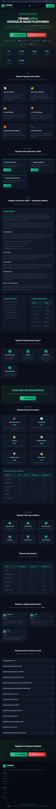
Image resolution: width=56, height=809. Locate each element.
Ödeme (4, 790)
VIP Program (6, 793)
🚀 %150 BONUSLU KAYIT (37, 35)
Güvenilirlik (5, 776)
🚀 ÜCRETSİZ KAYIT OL (37, 754)
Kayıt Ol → (50, 5)
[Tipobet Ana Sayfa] (7, 6)
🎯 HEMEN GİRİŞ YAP (18, 35)
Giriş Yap (5, 798)
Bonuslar (5, 783)
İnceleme (5, 781)
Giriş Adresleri (6, 778)
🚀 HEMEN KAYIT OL (28, 398)
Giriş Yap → (7, 169)
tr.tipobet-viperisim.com (32, 804)
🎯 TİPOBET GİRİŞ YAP (19, 754)
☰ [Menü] (30, 6)
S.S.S (4, 795)
